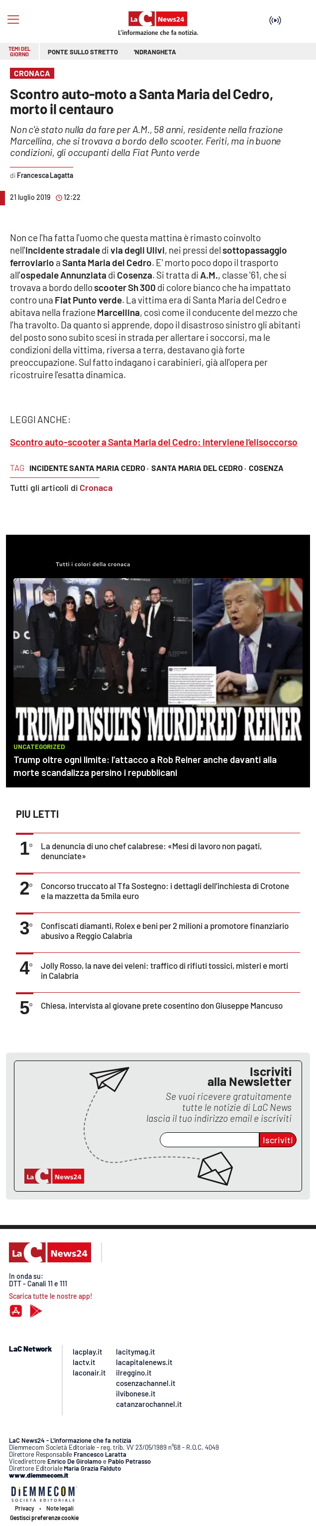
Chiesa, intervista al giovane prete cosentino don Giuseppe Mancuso (162, 1005)
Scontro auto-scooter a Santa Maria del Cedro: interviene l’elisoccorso (154, 442)
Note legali (60, 1508)
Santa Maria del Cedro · (198, 467)
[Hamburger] (13, 19)
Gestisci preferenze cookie (44, 1517)
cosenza (266, 467)
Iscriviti (278, 1139)
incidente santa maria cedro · (89, 467)
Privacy (24, 1508)
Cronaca (96, 487)
